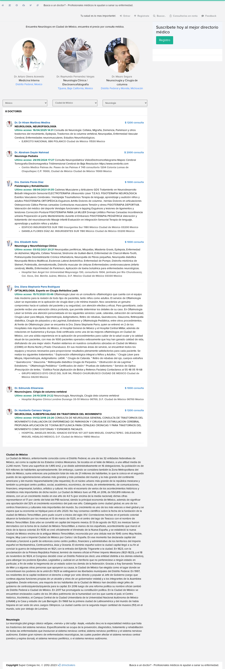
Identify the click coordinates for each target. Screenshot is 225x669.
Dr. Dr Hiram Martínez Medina (32, 122)
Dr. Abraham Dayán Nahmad (32, 152)
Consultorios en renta (184, 16)
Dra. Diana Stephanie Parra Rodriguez (37, 287)
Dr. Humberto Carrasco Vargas (33, 410)
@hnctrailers (68, 665)
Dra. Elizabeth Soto (26, 242)
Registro (164, 40)
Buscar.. (159, 16)
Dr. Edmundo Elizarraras (29, 388)
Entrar (125, 16)
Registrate (141, 16)
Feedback (208, 16)
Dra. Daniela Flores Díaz (29, 182)
